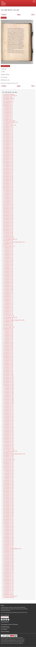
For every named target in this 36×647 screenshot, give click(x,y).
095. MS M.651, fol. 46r (8, 225)
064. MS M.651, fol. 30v (8, 182)
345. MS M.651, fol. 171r (8, 573)
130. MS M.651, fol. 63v (8, 274)
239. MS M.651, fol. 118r (8, 426)
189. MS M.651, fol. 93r (8, 356)
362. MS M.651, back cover (8, 597)
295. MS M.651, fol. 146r (8, 504)
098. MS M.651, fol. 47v (8, 229)
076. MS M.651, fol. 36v (8, 198)
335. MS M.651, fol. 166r (8, 559)
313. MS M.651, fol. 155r (8, 529)
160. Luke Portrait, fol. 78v (8, 315)
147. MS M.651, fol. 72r (8, 297)
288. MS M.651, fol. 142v (8, 494)
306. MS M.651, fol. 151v (8, 519)
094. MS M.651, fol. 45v (8, 223)
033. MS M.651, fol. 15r (8, 138)
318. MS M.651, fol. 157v (8, 536)
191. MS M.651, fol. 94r (8, 359)
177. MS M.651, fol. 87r (8, 339)
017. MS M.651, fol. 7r (8, 116)
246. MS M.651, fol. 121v (8, 435)
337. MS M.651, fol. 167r (8, 562)
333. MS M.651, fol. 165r (8, 557)
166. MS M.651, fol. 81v (8, 324)
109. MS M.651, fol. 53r (8, 244)
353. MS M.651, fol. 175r (8, 584)
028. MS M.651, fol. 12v (8, 132)
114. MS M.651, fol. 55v (8, 251)
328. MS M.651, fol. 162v (8, 550)
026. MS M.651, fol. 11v (8, 129)
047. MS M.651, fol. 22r (8, 158)
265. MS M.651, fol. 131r (8, 462)
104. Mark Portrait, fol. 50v (8, 237)
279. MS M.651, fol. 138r (8, 481)
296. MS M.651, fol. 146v (8, 505)
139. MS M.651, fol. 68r (8, 286)
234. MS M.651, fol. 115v (8, 419)
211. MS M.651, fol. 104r (8, 387)
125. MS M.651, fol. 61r (8, 267)
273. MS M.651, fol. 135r (8, 473)
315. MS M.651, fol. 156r (8, 531)
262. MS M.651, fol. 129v (8, 458)
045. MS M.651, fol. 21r (8, 155)
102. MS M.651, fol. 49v (8, 235)
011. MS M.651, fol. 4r (7, 108)
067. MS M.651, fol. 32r (8, 186)
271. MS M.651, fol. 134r (8, 470)
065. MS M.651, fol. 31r (8, 183)
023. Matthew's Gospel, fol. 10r (9, 125)
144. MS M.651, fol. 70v (8, 293)
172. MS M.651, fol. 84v (8, 332)
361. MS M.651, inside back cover (10, 596)
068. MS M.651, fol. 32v (8, 187)
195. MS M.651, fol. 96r (8, 364)
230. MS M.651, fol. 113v (8, 413)
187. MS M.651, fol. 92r (8, 353)
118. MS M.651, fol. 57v (8, 257)
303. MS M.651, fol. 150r (8, 515)
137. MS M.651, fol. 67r (8, 283)
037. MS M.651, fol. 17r (8, 144)
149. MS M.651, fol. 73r (8, 300)
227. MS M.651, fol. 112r (8, 409)
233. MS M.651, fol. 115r (8, 417)
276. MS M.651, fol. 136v (8, 477)
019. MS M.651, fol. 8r (8, 119)
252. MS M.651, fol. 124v (8, 444)
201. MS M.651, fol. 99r (8, 373)
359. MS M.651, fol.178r (8, 593)
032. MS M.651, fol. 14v (8, 137)
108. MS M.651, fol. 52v (8, 243)
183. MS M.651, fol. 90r (8, 348)
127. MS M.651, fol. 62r (8, 269)
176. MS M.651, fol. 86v (8, 338)
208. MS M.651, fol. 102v (8, 382)
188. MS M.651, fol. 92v (8, 355)
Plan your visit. (5, 7)
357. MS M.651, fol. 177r (8, 590)
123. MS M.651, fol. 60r (8, 264)
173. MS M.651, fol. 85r (8, 334)
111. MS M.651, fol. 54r (8, 247)
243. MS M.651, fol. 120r (8, 431)
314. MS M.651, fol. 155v (8, 530)
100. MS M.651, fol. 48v (8, 232)
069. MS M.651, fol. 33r (8, 189)
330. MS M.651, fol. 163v (8, 552)
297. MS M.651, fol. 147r (8, 506)
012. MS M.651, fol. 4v (8, 109)
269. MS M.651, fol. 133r (8, 467)
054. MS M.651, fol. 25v (8, 168)
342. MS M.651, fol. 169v (8, 569)
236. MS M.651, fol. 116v (8, 421)
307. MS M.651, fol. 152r (8, 520)
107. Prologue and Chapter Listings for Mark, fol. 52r (14, 242)
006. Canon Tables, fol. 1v (8, 101)
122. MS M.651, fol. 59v (8, 262)
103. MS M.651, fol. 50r (8, 236)
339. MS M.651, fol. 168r (8, 565)
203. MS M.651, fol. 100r (8, 375)
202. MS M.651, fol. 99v (8, 374)
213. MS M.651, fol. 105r (8, 389)
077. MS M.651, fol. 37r (8, 200)
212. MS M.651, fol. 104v (8, 388)
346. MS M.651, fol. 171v (8, 575)
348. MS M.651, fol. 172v (8, 577)
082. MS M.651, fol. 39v (8, 207)
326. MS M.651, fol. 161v (8, 547)
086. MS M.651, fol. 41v (8, 212)
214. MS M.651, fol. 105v (8, 391)
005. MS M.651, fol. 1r (8, 99)
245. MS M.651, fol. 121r (8, 434)
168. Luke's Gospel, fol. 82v (9, 327)
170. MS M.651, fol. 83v (8, 329)
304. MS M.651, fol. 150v (8, 516)
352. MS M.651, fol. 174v (8, 583)
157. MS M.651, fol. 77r (8, 311)
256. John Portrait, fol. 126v (9, 449)
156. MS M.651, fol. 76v (8, 310)
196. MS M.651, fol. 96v (8, 366)
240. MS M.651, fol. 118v (8, 427)
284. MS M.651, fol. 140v (8, 488)
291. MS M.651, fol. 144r (8, 498)
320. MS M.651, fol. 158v (8, 538)
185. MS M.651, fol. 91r (8, 350)
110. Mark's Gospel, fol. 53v (9, 246)
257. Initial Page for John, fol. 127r (10, 451)
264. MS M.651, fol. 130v (8, 460)
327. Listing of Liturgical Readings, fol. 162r (12, 548)
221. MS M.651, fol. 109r (8, 400)
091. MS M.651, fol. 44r (8, 219)
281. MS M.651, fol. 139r (8, 484)
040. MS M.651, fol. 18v (8, 148)
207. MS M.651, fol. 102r (8, 381)
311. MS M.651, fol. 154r (8, 526)
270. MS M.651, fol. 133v (8, 469)
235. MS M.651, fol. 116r (8, 420)
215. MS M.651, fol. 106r (8, 392)
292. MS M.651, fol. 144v (8, 499)
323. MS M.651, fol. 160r (8, 543)
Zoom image (4, 17)
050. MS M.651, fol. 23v (8, 162)
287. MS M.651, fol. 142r (8, 492)
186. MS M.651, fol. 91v (8, 352)
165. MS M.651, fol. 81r (8, 322)
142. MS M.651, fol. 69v (8, 290)
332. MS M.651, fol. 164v (8, 555)
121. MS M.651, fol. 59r (8, 261)
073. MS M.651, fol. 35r (8, 194)
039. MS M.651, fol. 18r (8, 147)
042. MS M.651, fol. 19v (8, 151)
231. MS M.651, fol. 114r (8, 414)
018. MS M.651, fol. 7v (8, 118)
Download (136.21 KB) (5, 66)
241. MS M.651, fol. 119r (8, 428)
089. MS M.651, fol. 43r (8, 217)
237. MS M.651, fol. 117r (8, 423)
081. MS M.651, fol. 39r (8, 205)
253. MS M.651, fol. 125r (8, 445)
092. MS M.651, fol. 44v (8, 221)
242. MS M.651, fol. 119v (8, 430)
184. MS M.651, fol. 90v (8, 349)
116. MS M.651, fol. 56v (8, 254)
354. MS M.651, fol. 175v (8, 586)
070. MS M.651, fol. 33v (8, 190)
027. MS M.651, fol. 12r (8, 130)
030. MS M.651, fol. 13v (8, 134)
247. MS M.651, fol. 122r (8, 437)
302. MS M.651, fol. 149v (8, 513)
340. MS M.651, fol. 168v (8, 566)
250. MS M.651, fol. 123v (8, 441)
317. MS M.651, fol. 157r (8, 534)
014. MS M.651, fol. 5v (8, 112)
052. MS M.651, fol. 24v (8, 165)
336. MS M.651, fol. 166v (8, 561)
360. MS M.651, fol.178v (8, 594)
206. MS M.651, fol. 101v (8, 380)
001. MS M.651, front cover (8, 94)
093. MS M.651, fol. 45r (8, 222)
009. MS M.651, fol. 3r (8, 105)
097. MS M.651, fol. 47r (8, 228)
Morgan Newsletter (5, 617)
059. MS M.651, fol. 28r (8, 175)
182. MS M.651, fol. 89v (8, 346)
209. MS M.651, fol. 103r (8, 384)
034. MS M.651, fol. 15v (8, 140)
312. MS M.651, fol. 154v (8, 527)
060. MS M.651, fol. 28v (8, 176)
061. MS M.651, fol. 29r (8, 178)
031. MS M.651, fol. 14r (8, 136)
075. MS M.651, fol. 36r (8, 197)
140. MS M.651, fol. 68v (8, 288)
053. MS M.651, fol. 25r (8, 166)
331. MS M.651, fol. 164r (8, 554)
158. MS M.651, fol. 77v (8, 313)
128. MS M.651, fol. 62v (8, 271)
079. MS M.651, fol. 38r (8, 203)
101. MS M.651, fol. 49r (8, 233)
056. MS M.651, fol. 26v (8, 171)
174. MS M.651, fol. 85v (8, 335)
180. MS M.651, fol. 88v (8, 343)
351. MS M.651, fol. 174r (8, 582)
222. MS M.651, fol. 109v (8, 402)
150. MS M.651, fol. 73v (8, 302)
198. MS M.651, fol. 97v (8, 368)
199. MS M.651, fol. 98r (8, 370)
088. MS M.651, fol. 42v (8, 215)
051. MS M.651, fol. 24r (8, 164)
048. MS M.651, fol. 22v (8, 159)
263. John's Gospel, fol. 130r (9, 459)
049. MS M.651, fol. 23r (8, 161)
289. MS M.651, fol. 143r (8, 495)
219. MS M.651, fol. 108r (8, 398)
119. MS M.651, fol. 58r (8, 258)
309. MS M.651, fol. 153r (8, 523)
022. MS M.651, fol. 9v (8, 123)
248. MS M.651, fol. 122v (8, 438)
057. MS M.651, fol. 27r (8, 172)
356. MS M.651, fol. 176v (8, 589)
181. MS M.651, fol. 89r (8, 345)
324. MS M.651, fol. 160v (8, 544)
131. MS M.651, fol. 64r (8, 275)
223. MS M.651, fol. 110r (8, 403)
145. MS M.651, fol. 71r (8, 295)
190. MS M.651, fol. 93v (8, 357)
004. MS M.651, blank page (8, 98)
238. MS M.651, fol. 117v (8, 424)
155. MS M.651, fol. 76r (8, 308)
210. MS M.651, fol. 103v (8, 385)
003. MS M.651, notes (7, 97)
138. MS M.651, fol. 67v (8, 285)
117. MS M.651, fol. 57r (8, 256)
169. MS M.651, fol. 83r (8, 328)
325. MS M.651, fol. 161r (8, 545)
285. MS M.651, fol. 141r (8, 490)
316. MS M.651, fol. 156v (8, 533)
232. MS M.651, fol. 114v (8, 416)
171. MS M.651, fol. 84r (8, 331)
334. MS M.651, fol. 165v (8, 558)
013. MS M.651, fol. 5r (8, 111)
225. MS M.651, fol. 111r (8, 406)
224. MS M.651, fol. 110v (8, 405)
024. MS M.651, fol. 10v (8, 126)
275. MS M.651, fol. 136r (8, 476)
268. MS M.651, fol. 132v (8, 466)
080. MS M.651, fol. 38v (8, 204)
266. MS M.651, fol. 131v (8, 463)
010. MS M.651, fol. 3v (8, 106)
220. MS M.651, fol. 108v (8, 399)
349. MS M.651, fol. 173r (8, 579)
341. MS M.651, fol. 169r (8, 568)
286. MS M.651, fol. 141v (8, 491)
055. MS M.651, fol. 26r (8, 169)
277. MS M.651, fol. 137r (8, 479)
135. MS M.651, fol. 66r (8, 281)
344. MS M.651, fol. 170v (8, 572)
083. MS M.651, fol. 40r (8, 208)
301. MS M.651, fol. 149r (8, 512)
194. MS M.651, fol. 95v (8, 363)
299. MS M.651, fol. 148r (8, 509)
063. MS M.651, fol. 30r (8, 180)
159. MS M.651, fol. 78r (8, 314)
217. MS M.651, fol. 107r (8, 395)
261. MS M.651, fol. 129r (8, 456)
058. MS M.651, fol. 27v (8, 173)
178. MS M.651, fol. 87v (8, 341)
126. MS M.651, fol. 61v (8, 268)
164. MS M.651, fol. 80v (8, 321)
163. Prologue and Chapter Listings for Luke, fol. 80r (13, 320)
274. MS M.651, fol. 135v (8, 474)
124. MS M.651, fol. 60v (8, 265)
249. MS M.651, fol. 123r (8, 440)
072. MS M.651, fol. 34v (8, 193)
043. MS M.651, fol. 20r (8, 152)
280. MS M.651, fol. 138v (8, 483)
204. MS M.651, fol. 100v (8, 377)
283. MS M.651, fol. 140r (8, 487)
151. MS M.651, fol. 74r (8, 303)
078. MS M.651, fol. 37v (8, 201)
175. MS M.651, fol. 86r (8, 336)
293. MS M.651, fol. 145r (8, 501)
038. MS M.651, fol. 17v (8, 145)
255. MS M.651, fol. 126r (8, 448)
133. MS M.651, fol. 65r (8, 278)
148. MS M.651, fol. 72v (8, 299)
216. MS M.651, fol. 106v (8, 394)
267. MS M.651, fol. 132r (8, 465)
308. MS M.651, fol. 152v (8, 522)
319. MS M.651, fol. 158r (8, 537)
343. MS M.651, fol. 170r (8, 571)
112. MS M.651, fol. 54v (8, 249)
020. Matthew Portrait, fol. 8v (9, 120)
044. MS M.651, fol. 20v (8, 154)
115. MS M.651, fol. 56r (8, 253)
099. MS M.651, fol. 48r (8, 230)
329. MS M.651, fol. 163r (8, 551)
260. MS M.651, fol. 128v (8, 455)
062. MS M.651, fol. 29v (8, 179)
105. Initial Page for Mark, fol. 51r (10, 239)
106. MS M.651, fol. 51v (8, 240)
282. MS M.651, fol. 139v (8, 485)
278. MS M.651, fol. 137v (8, 480)
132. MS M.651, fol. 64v (8, 276)
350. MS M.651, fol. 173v (8, 580)
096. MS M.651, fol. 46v (8, 226)
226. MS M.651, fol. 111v (8, 407)
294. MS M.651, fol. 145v (8, 502)
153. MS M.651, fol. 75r (8, 306)
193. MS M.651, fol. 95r (8, 361)
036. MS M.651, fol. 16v (8, 143)
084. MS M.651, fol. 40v (8, 210)
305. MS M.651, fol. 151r (8, 518)
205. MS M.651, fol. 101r (8, 378)
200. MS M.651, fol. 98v (8, 371)
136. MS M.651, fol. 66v (8, 282)
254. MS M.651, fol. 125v (8, 446)
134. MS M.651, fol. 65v (8, 279)
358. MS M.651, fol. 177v (8, 591)
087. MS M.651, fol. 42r (8, 214)
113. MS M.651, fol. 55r (8, 250)
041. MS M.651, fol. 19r (8, 150)
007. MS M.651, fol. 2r (8, 102)
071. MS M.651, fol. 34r (8, 191)
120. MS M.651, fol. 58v (8, 260)
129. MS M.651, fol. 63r (8, 272)
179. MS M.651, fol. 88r (8, 342)
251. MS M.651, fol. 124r (8, 442)
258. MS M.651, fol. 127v (8, 452)
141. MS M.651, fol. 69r (8, 289)
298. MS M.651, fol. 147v (8, 508)
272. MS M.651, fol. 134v (8, 472)
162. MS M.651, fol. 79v (8, 318)
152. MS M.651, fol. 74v (8, 304)
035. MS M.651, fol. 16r (8, 141)
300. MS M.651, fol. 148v (8, 511)
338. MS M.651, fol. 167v (8, 564)
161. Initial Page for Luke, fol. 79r (10, 317)
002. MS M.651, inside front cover (10, 95)
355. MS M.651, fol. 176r (8, 587)
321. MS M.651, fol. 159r (8, 540)
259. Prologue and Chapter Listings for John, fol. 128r (14, 453)
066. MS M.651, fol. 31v (8, 184)
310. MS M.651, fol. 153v (8, 525)
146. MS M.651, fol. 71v (8, 296)
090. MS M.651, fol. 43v (8, 218)
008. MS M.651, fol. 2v (8, 104)
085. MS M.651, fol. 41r (8, 211)
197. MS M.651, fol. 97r (8, 367)
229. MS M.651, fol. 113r (8, 412)
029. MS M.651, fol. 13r (8, 133)
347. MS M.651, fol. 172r (8, 576)
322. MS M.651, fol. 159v (8, 541)
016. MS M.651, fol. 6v (8, 115)
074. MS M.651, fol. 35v (8, 196)
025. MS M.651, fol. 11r (8, 127)
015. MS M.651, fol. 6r (8, 113)
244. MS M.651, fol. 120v (8, 433)
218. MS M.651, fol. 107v (8, 396)
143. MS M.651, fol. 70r (8, 292)
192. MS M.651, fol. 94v (8, 360)
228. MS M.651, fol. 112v (8, 410)
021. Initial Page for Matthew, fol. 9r (10, 122)
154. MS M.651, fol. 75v (8, 307)
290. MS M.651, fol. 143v (8, 497)
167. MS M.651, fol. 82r (8, 325)
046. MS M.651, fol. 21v (8, 157)
